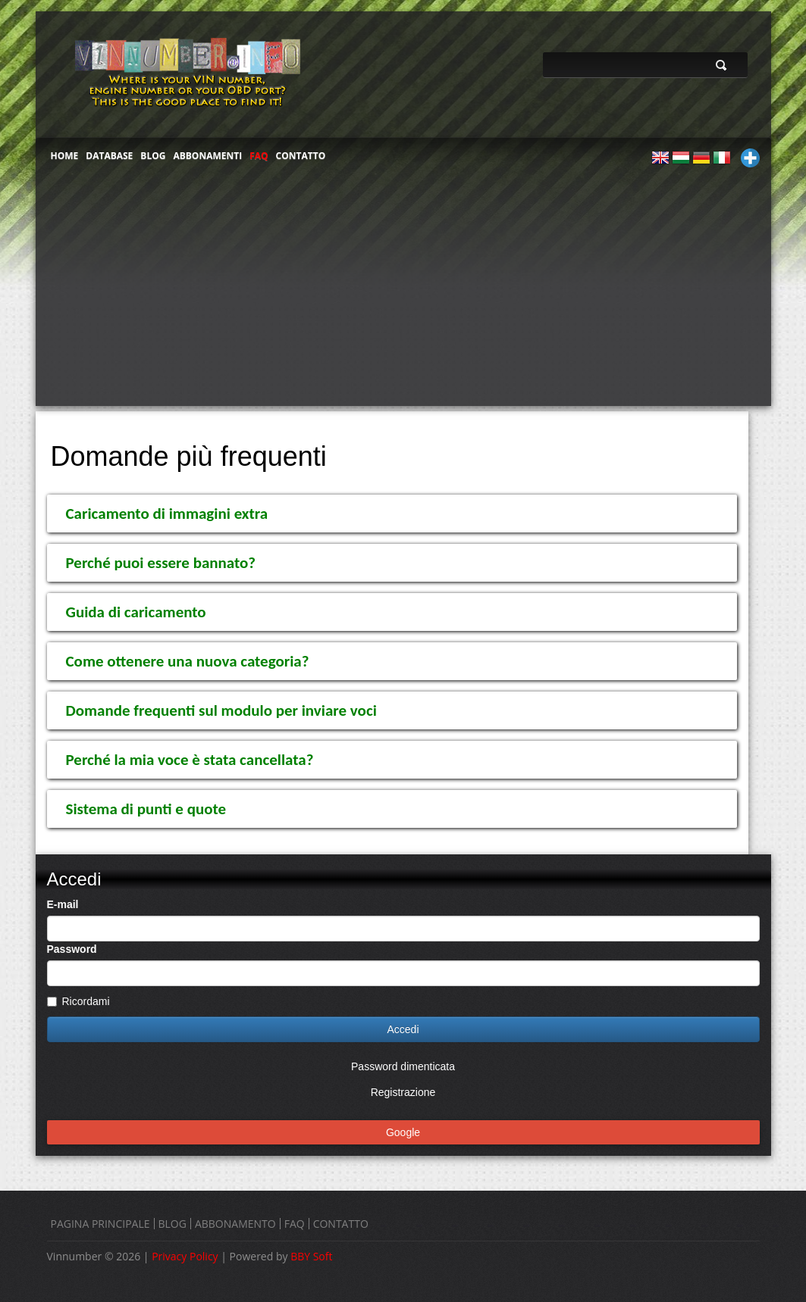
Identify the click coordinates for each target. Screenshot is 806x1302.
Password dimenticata (403, 1066)
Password (72, 949)
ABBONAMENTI (207, 155)
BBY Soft (311, 1256)
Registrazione (403, 1092)
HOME (65, 155)
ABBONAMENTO (235, 1223)
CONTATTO (301, 155)
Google (403, 1132)
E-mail (63, 904)
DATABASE (109, 155)
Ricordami (78, 1001)
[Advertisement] (403, 292)
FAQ (258, 155)
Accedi (403, 1029)
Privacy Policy (185, 1256)
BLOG (152, 155)
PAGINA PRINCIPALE (100, 1223)
